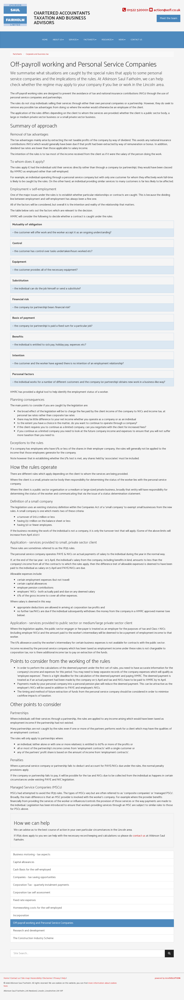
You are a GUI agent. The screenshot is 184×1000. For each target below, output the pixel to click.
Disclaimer (47, 978)
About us (58, 39)
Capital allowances (23, 862)
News (122, 39)
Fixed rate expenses (24, 900)
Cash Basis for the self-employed (32, 869)
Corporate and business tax (37, 54)
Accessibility (36, 978)
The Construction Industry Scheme (33, 938)
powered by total (167, 978)
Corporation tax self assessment (31, 892)
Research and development (29, 930)
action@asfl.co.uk (164, 10)
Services (74, 39)
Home (45, 39)
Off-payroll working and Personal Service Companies (43, 923)
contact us (139, 835)
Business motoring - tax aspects (31, 854)
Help (64, 978)
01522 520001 (135, 10)
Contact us (136, 39)
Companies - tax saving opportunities (34, 877)
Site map (25, 978)
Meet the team (168, 18)
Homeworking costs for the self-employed (37, 908)
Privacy (57, 978)
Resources (107, 39)
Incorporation (21, 915)
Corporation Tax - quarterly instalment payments (41, 885)
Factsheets (90, 39)
